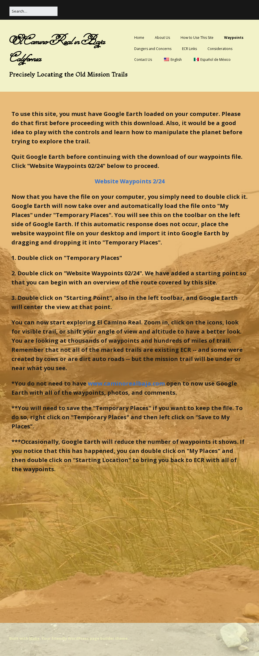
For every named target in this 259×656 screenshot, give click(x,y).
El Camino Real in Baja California (56, 49)
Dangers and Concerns (152, 48)
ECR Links (189, 48)
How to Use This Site (197, 37)
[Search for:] (33, 11)
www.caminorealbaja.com (126, 383)
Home (139, 37)
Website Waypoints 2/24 (130, 181)
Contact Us (143, 59)
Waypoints (234, 37)
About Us (162, 37)
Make (34, 638)
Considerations (219, 48)
